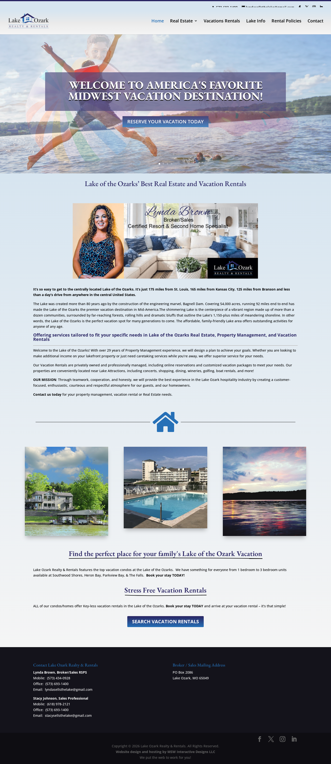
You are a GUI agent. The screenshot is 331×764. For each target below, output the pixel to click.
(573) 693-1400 (57, 683)
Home (157, 21)
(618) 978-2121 (58, 704)
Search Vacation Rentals (165, 621)
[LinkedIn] (321, 6)
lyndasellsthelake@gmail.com (68, 689)
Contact (315, 21)
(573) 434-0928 (58, 678)
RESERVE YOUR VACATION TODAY (165, 121)
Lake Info (255, 21)
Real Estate (181, 21)
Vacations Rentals (222, 21)
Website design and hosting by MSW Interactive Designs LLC (165, 751)
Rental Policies (286, 21)
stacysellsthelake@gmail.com (68, 715)
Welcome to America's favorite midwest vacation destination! (165, 90)
